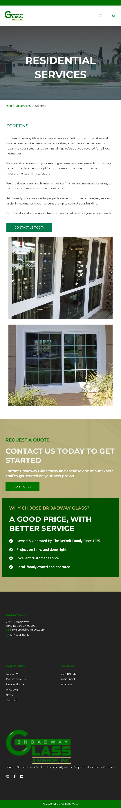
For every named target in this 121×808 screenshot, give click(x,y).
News (9, 695)
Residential (15, 684)
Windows (12, 690)
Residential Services (17, 106)
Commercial (16, 679)
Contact (11, 700)
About (12, 674)
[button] (100, 16)
